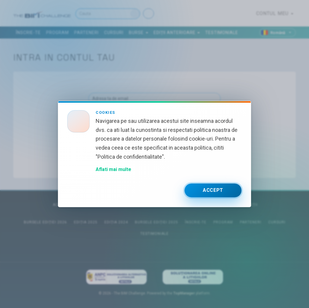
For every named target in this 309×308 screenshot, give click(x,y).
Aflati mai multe (113, 169)
